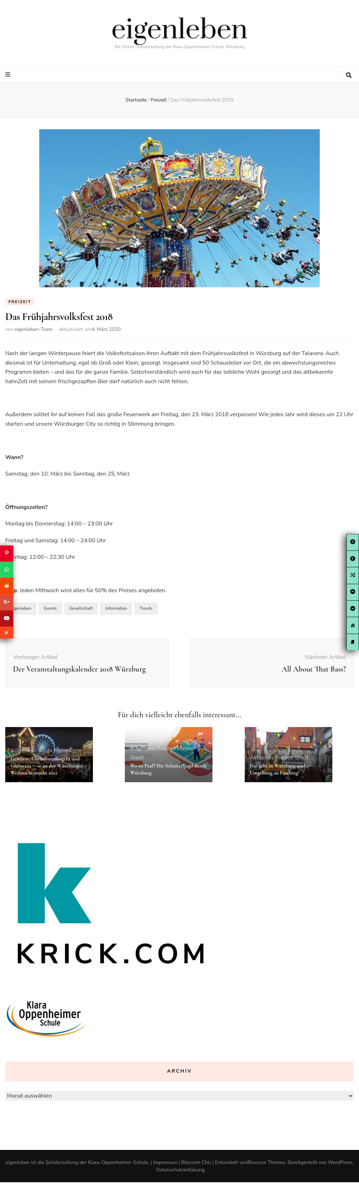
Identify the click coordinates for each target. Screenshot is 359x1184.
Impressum (165, 1164)
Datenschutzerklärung (180, 1171)
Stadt (137, 760)
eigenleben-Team (33, 331)
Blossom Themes (266, 1164)
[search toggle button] (349, 75)
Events (50, 610)
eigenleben (179, 30)
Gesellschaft (81, 610)
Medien (186, 750)
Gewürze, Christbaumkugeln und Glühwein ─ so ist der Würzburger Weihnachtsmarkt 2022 (46, 767)
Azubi (45, 753)
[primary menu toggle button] (8, 75)
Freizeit (19, 302)
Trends (146, 610)
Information (116, 610)
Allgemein (23, 753)
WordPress (340, 1164)
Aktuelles (262, 760)
